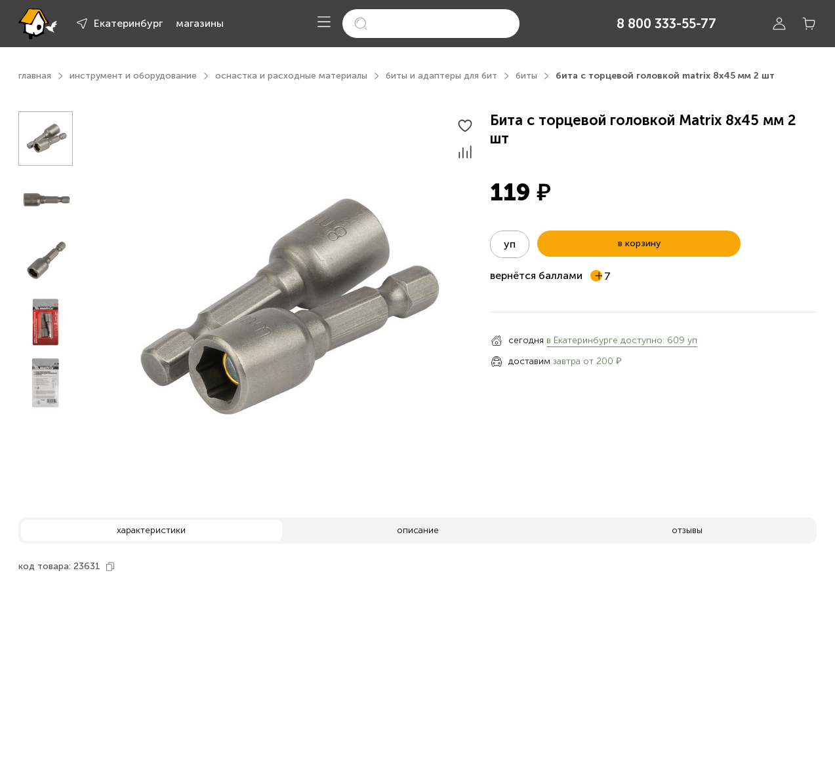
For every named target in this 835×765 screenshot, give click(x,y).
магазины (200, 23)
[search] (430, 23)
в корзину (639, 243)
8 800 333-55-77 (666, 23)
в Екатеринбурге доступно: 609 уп (621, 340)
